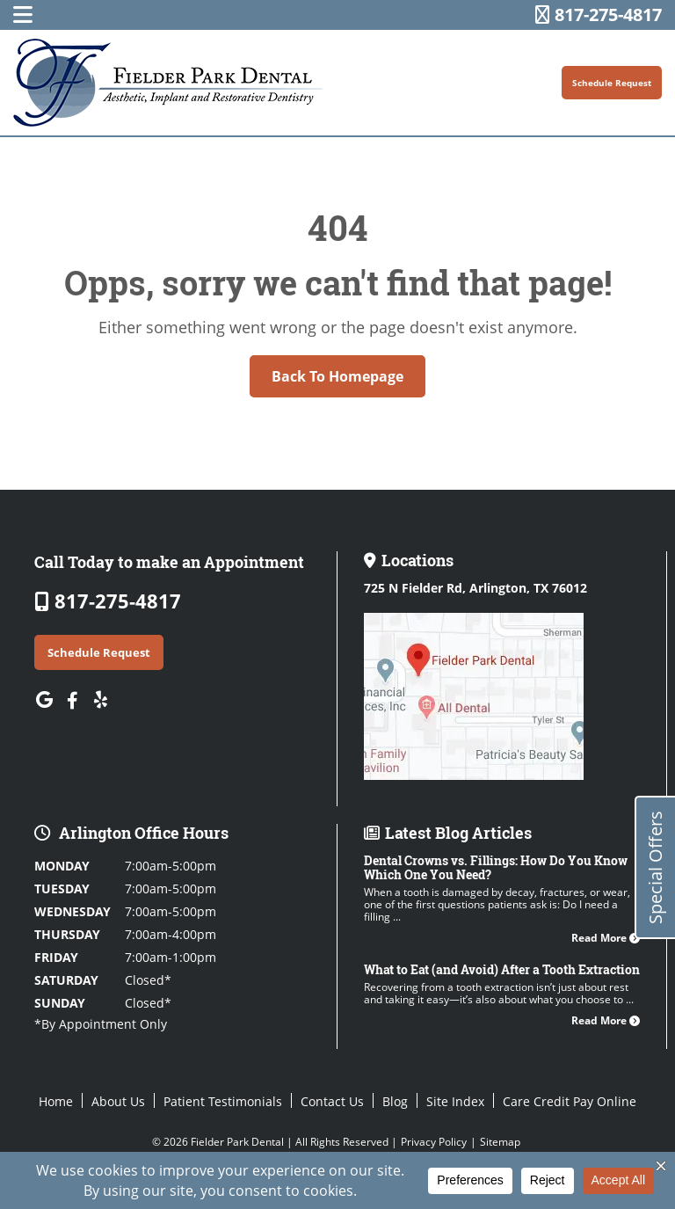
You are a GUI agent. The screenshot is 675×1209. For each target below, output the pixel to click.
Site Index (455, 1101)
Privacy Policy (434, 1141)
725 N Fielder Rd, (475, 587)
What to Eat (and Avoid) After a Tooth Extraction (502, 969)
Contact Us (332, 1101)
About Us (118, 1101)
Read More (605, 937)
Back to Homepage (337, 376)
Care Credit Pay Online (569, 1101)
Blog (395, 1101)
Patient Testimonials (222, 1101)
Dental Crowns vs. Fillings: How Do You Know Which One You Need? (496, 867)
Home (56, 1101)
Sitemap (500, 1141)
